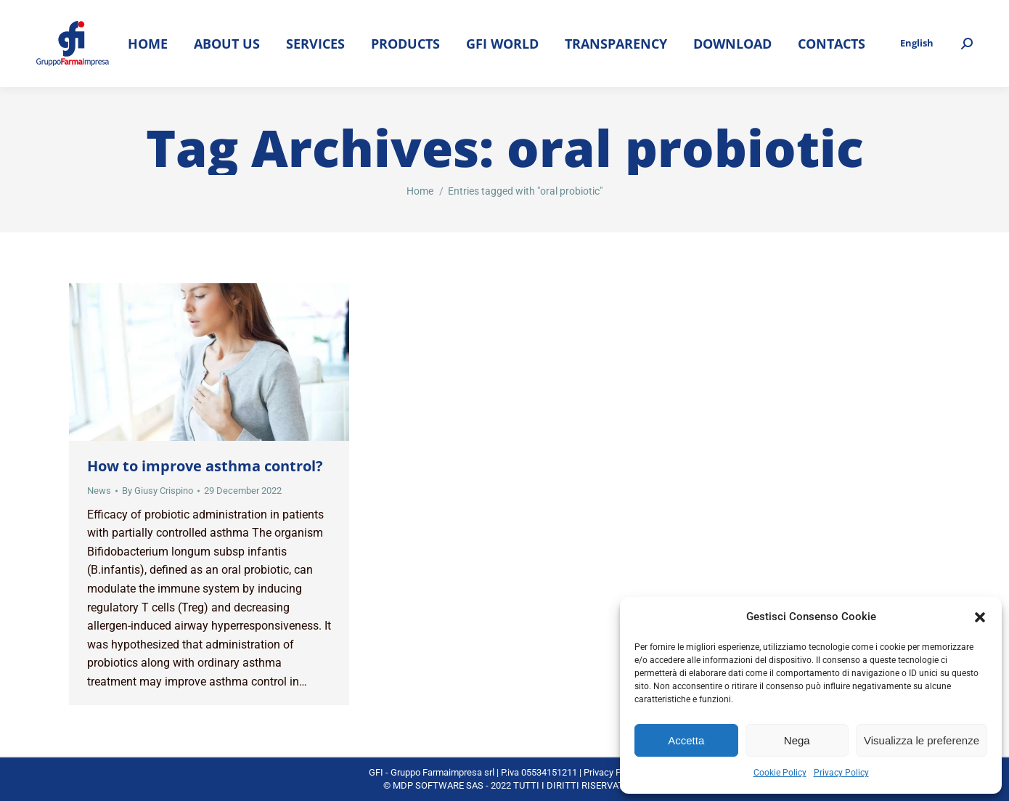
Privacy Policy (841, 773)
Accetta (686, 740)
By (157, 490)
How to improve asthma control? (205, 466)
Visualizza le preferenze (921, 740)
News (99, 490)
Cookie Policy (779, 773)
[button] (980, 617)
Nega (797, 740)
